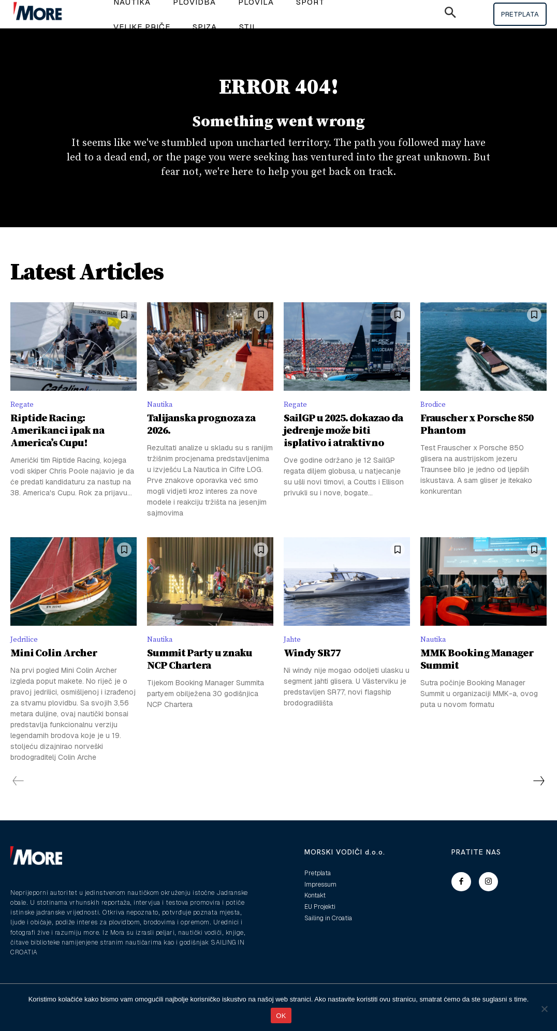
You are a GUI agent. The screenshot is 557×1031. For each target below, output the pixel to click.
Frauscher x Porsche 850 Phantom (476, 440)
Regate (23, 419)
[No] (544, 1009)
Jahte (293, 656)
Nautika (162, 419)
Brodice (434, 419)
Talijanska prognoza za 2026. (201, 440)
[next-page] (538, 799)
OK (281, 1016)
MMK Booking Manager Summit (476, 677)
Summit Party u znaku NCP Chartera (199, 677)
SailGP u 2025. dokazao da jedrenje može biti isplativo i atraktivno (343, 446)
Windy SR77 (312, 671)
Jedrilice (25, 656)
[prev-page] (18, 799)
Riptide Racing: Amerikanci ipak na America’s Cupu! (57, 446)
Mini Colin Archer (53, 671)
